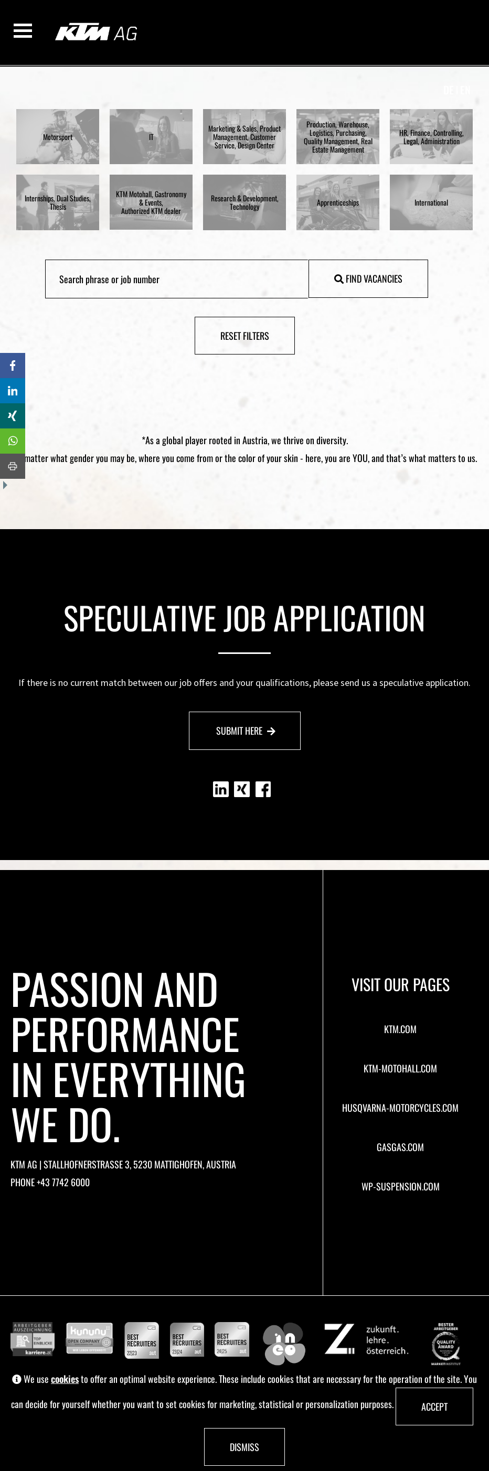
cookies (65, 1378)
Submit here (245, 730)
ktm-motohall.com (400, 1068)
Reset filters (244, 335)
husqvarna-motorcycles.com (400, 1107)
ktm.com (400, 1029)
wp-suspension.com (401, 1186)
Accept (434, 1406)
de (448, 89)
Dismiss (244, 1447)
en (465, 89)
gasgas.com (400, 1147)
